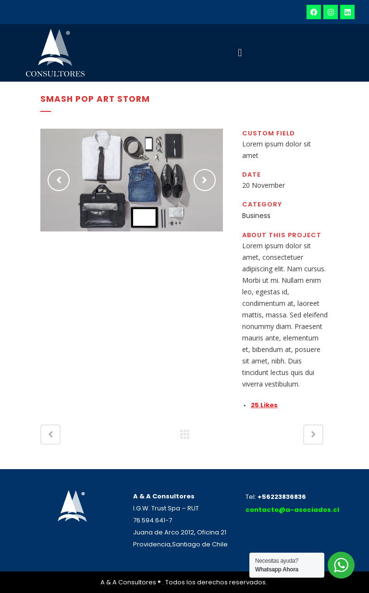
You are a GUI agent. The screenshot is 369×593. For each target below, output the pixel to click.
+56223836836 (282, 496)
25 (264, 405)
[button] (240, 53)
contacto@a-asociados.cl (292, 509)
